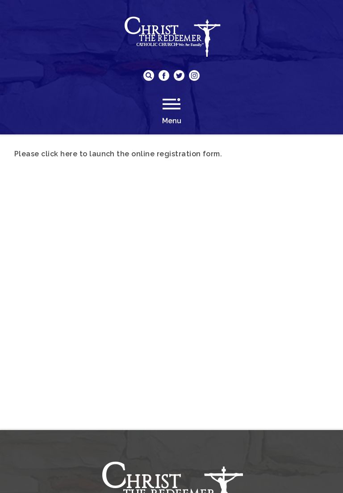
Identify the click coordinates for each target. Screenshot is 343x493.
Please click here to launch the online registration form (117, 154)
